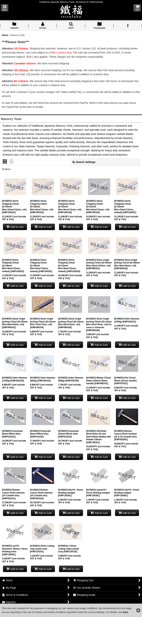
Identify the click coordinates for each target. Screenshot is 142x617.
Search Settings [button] (83, 162)
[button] (4, 7)
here (125, 612)
